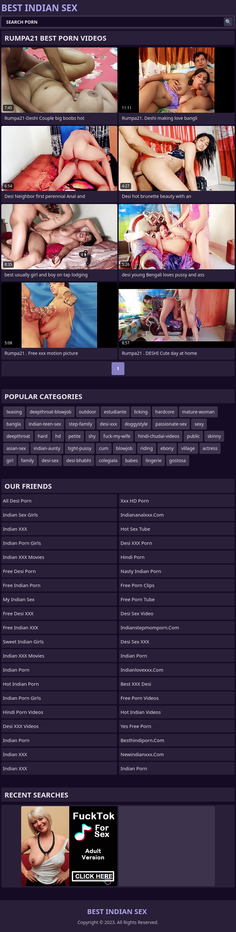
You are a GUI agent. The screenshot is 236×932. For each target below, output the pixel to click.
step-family (80, 424)
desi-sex (50, 460)
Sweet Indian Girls (23, 641)
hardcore (164, 412)
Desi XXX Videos (20, 726)
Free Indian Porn (21, 585)
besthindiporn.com (142, 740)
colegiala (108, 460)
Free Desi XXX (18, 613)
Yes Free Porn (136, 726)
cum (103, 448)
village (188, 448)
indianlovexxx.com (142, 669)
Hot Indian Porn (21, 684)
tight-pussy (79, 448)
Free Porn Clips (138, 585)
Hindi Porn (133, 557)
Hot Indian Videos (141, 712)
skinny (214, 436)
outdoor (88, 412)
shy (92, 436)
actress (210, 448)
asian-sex (16, 448)
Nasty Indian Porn (141, 571)
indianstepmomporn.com (150, 627)
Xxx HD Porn (135, 500)
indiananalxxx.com (142, 514)
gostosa (177, 460)
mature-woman (198, 412)
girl (9, 460)
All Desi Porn (17, 500)
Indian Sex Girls (20, 514)
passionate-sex (171, 424)
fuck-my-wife (116, 436)
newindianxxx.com (142, 754)
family (27, 460)
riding (146, 448)
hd (58, 436)
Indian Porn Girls (22, 543)
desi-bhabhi (78, 460)
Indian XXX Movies (23, 557)
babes (131, 460)
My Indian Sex (19, 599)
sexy (199, 424)
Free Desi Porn (19, 571)
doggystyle (136, 424)
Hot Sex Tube (135, 529)
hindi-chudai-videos (158, 436)
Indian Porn (16, 669)
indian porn (134, 655)
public (193, 436)
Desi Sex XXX (135, 641)
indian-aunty (47, 448)
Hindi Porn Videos (23, 712)
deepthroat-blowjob (50, 412)
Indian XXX (15, 529)
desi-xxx (108, 424)
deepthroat (18, 436)
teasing (14, 412)
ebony (167, 448)
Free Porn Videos (140, 698)
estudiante (115, 412)
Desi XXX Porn (136, 543)
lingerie (154, 460)
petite (75, 436)
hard (43, 436)
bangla (13, 424)
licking (141, 412)
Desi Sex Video (137, 613)
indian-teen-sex (45, 424)
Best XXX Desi (136, 684)
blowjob (124, 448)
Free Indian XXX (20, 627)
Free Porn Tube (138, 599)
